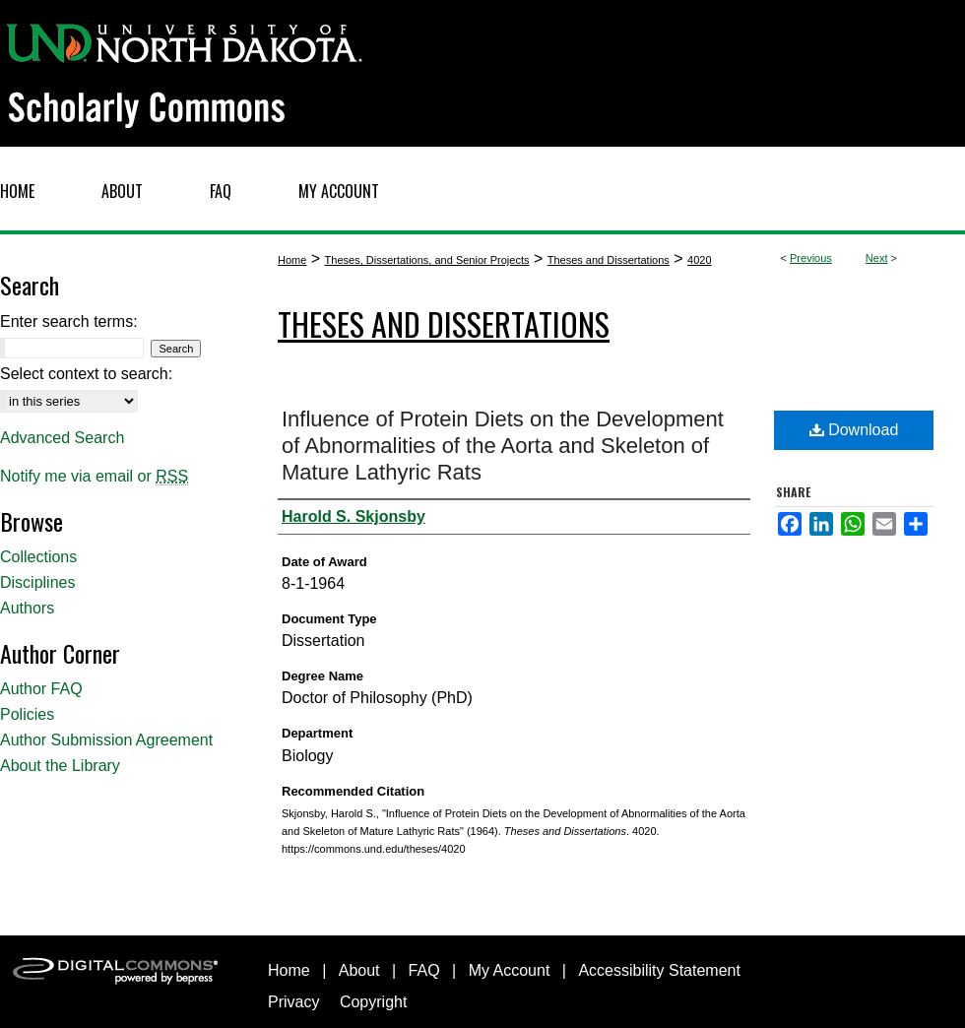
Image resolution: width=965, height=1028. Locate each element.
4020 (699, 260)
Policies (27, 714)
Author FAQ (41, 688)
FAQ (424, 970)
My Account (509, 970)
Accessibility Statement (659, 970)
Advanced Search (62, 437)
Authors (27, 608)
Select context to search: (86, 373)
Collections (38, 556)
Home (292, 260)
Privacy (293, 1002)
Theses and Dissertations (608, 260)
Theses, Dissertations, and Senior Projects (427, 260)
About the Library (60, 765)
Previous (811, 258)
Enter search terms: (69, 321)
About (359, 970)
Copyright (373, 1002)
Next (877, 258)
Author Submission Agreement (106, 740)
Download (854, 429)
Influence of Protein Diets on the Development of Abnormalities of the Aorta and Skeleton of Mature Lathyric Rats (503, 445)
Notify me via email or (94, 476)
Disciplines (37, 582)
